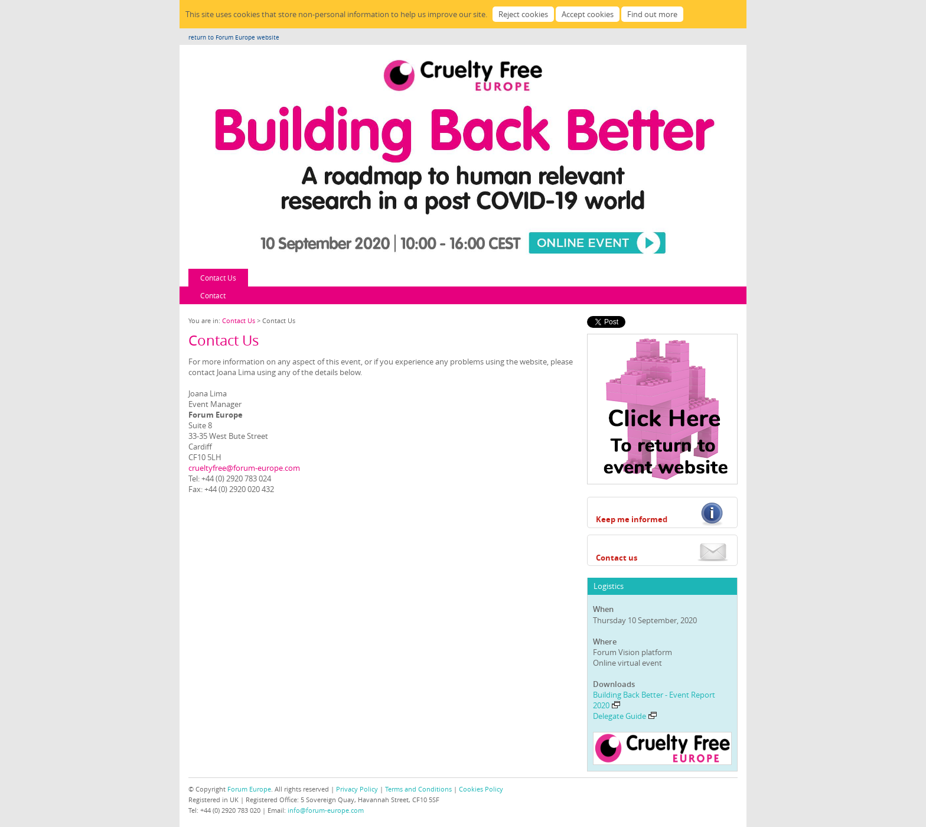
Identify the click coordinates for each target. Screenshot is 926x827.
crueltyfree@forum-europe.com (244, 468)
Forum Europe (249, 788)
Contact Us (218, 277)
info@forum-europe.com (326, 810)
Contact (213, 295)
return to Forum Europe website (233, 37)
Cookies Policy (481, 788)
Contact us (616, 557)
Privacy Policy (357, 788)
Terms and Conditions (418, 788)
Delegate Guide (625, 716)
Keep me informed (631, 519)
